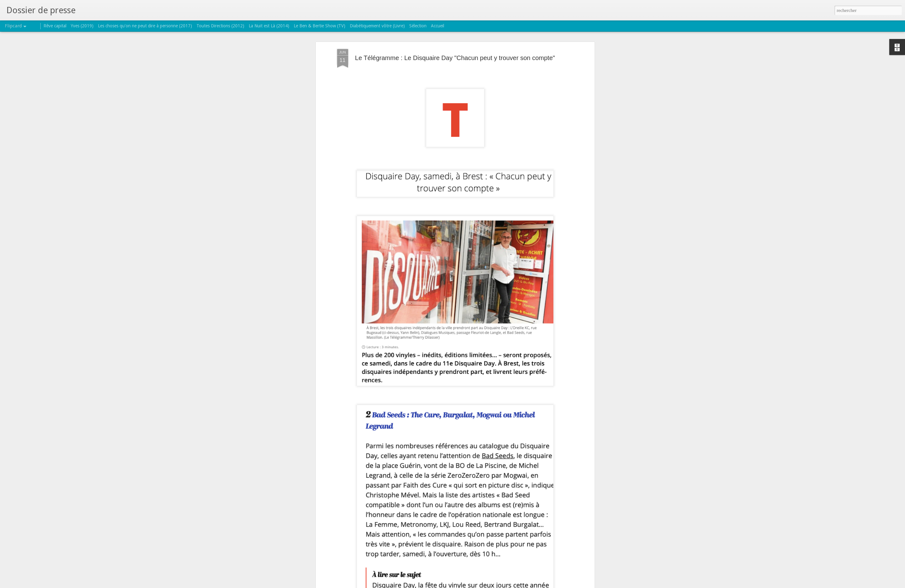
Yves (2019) (82, 25)
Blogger (472, 584)
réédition (479, 442)
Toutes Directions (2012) (220, 25)
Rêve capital (54, 25)
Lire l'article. (349, 421)
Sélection (418, 25)
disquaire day (422, 442)
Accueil (437, 25)
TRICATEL (483, 433)
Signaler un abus (493, 584)
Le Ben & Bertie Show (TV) (319, 25)
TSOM (547, 442)
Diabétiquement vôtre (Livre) (377, 25)
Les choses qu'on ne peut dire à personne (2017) (145, 25)
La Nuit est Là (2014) (269, 25)
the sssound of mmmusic (514, 442)
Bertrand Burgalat (389, 442)
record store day (453, 442)
